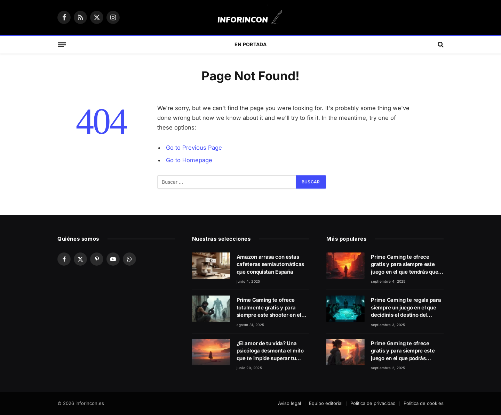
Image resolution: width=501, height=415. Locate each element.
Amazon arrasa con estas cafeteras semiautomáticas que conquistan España (270, 264)
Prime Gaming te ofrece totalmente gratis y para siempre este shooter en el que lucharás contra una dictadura (269, 307)
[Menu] (62, 44)
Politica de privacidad (373, 403)
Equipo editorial (325, 403)
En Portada (250, 44)
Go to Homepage (189, 160)
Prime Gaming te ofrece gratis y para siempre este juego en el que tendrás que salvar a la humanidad (404, 264)
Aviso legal (289, 403)
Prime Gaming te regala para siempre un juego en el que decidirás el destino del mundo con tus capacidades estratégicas (406, 307)
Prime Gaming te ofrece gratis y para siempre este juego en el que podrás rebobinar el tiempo (403, 351)
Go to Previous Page (194, 147)
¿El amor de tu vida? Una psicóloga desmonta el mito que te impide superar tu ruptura (270, 351)
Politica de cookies (424, 403)
